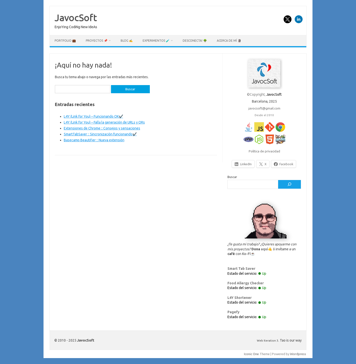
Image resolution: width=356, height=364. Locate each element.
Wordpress (298, 354)
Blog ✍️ (127, 40)
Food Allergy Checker (245, 283)
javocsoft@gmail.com (264, 108)
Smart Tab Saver (241, 269)
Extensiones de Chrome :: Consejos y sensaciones (102, 128)
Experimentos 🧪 (156, 40)
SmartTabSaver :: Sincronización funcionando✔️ (100, 134)
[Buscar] (289, 184)
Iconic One (251, 354)
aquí (264, 249)
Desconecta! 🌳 (195, 40)
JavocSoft (76, 17)
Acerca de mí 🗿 (229, 40)
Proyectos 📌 (97, 40)
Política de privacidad (264, 151)
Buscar (232, 177)
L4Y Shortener (239, 298)
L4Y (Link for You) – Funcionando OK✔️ (93, 116)
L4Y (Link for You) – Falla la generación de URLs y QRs (104, 122)
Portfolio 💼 (65, 40)
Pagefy (233, 312)
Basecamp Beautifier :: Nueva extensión (94, 140)
